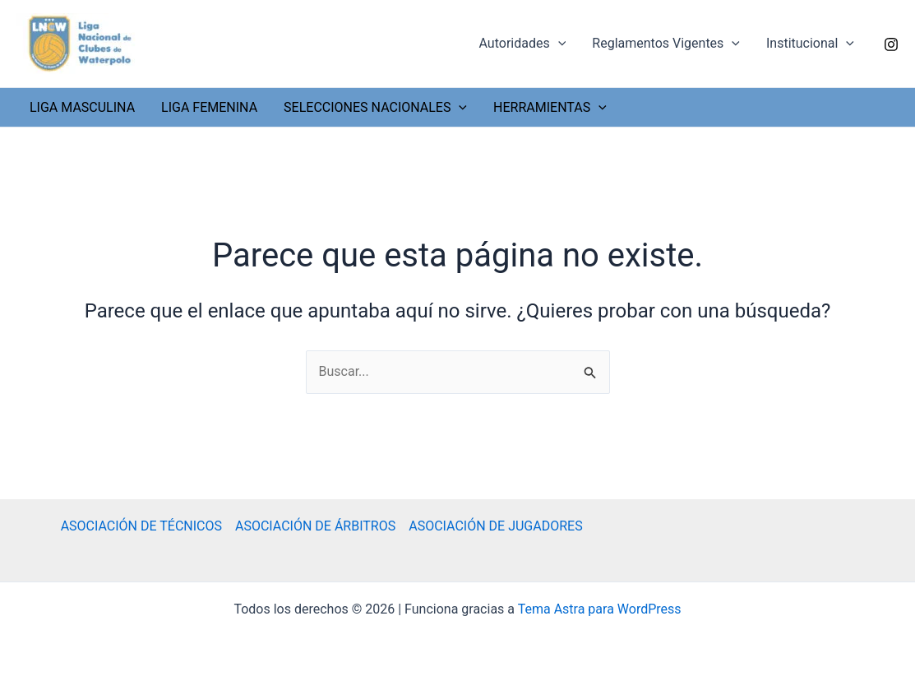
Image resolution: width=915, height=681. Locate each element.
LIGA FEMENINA (209, 107)
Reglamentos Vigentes (666, 43)
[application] (558, 43)
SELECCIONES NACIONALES (375, 107)
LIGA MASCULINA (82, 107)
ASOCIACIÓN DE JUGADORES (495, 526)
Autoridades (522, 43)
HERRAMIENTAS (550, 107)
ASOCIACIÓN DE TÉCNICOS (141, 526)
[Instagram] (891, 44)
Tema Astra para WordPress (600, 609)
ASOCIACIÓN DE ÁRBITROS (315, 526)
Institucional (810, 43)
